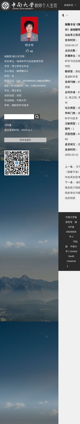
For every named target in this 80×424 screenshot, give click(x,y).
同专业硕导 (25, 140)
